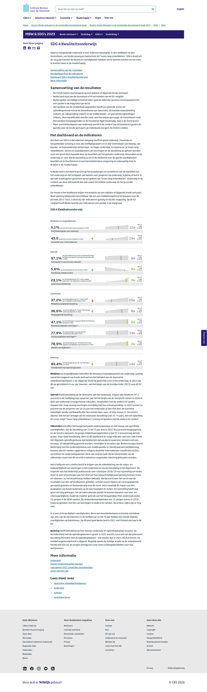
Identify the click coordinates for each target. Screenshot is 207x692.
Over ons (108, 18)
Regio (98, 18)
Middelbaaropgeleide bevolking (64, 304)
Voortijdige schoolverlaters (62, 273)
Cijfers (26, 18)
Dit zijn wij (110, 634)
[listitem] (24, 48)
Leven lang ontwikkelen (61, 284)
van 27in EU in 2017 (139, 363)
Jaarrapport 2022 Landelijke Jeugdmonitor (71, 568)
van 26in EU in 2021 (139, 237)
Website (150, 626)
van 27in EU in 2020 (139, 226)
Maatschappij (82, 18)
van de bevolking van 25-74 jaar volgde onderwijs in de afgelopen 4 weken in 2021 (77, 280)
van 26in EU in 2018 (139, 332)
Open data (27, 634)
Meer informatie (58, 81)
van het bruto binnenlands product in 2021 (74, 228)
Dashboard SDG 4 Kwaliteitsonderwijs (69, 77)
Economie (65, 18)
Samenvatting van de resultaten (66, 70)
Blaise (25, 658)
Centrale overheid (72, 630)
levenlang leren (62, 597)
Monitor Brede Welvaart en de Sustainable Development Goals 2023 (120, 25)
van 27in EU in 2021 (139, 268)
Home (25, 25)
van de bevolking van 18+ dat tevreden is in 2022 (76, 364)
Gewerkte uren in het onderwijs (64, 242)
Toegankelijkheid (154, 638)
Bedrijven (68, 626)
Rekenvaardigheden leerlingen (64, 326)
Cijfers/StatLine (29, 626)
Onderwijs (55, 561)
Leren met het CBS (59, 571)
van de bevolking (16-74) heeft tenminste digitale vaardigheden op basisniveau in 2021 (78, 344)
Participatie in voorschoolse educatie (66, 262)
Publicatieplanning (176, 668)
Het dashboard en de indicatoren (66, 74)
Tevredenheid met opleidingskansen (66, 368)
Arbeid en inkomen (44, 18)
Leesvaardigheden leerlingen (64, 337)
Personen (68, 638)
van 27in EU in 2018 (139, 321)
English (180, 9)
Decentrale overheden (74, 634)
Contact (108, 626)
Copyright (151, 630)
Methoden (27, 654)
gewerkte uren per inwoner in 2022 (71, 239)
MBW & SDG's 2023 (40, 34)
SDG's (155, 25)
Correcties (109, 650)
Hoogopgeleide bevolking (61, 315)
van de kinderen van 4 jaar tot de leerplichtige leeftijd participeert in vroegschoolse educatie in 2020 (78, 257)
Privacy (67, 642)
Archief (150, 646)
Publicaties (27, 650)
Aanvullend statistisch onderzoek (37, 642)
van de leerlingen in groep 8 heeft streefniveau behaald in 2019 (78, 322)
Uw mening (204, 338)
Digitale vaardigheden (61, 348)
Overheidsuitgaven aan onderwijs (65, 231)
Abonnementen (154, 650)
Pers (107, 630)
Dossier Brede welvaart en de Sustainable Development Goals (59, 25)
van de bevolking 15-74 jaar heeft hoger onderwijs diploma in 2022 (76, 311)
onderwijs (59, 588)
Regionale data (29, 646)
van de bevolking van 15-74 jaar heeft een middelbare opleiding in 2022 (75, 300)
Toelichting (111, 34)
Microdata (27, 638)
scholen (58, 593)
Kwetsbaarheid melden (157, 642)
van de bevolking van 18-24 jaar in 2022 (74, 270)
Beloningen (69, 646)
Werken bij (110, 642)
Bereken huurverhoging (33, 630)
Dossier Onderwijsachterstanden (66, 564)
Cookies (150, 634)
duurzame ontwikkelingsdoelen (70, 583)
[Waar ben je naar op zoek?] (105, 9)
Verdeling (85, 34)
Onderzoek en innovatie (116, 638)
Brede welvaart (68, 34)
